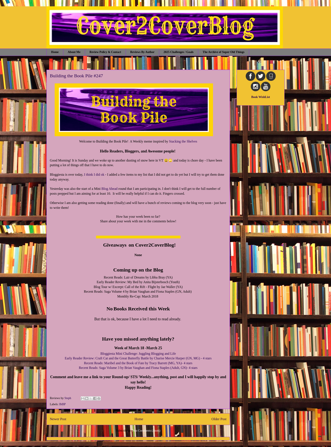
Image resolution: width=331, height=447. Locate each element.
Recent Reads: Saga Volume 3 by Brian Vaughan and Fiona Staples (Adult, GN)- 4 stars (138, 368)
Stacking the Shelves (183, 141)
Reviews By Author (142, 52)
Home (55, 52)
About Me (74, 52)
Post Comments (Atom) (146, 430)
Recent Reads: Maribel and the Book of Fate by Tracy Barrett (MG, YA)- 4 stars (138, 363)
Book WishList (260, 97)
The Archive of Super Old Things (223, 52)
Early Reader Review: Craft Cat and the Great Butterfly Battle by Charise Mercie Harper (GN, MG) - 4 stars (138, 358)
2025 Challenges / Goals (179, 52)
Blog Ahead (110, 188)
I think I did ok (94, 174)
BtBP (62, 404)
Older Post (219, 419)
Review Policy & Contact (105, 52)
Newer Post (58, 419)
